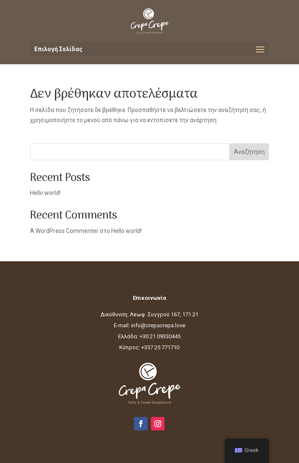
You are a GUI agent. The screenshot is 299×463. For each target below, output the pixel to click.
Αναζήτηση (249, 151)
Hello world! (45, 192)
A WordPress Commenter (64, 230)
